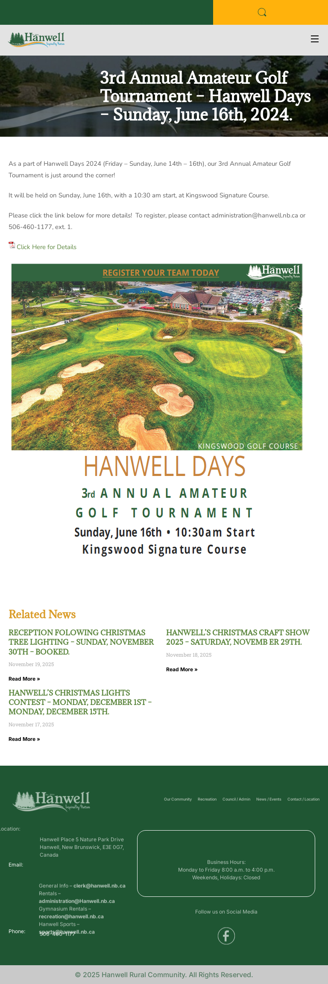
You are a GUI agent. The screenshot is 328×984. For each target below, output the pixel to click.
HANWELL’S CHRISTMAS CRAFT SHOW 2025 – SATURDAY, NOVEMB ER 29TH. (238, 637)
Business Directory (32, 14)
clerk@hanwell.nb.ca (99, 905)
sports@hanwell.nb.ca (67, 951)
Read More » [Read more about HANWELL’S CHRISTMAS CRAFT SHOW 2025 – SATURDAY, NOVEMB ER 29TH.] (182, 669)
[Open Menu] (315, 40)
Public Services (83, 14)
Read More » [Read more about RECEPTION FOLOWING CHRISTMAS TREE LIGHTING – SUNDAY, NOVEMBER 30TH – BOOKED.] (24, 679)
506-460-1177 (57, 936)
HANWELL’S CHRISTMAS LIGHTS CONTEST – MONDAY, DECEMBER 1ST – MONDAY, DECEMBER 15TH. (80, 702)
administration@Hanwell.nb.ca (77, 920)
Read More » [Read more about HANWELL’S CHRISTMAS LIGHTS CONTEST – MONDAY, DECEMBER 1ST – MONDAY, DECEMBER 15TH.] (24, 739)
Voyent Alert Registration (141, 14)
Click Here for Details (46, 247)
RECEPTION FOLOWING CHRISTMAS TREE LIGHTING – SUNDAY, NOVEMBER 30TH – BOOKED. (81, 642)
